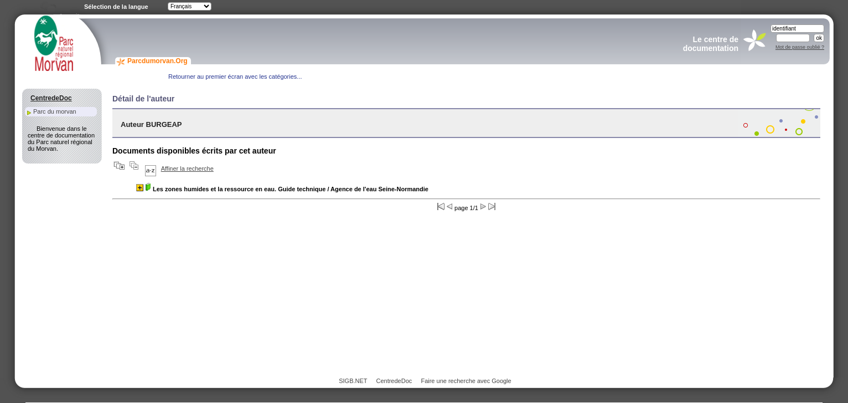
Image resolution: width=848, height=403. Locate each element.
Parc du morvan (54, 111)
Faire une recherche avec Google (466, 381)
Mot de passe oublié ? (799, 47)
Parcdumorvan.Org (157, 61)
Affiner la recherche (187, 168)
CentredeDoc (394, 381)
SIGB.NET (353, 381)
